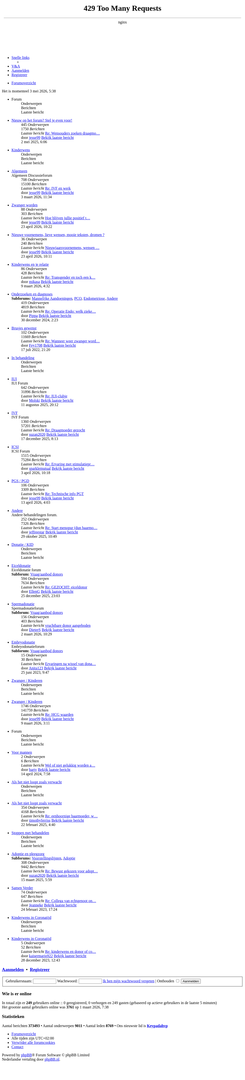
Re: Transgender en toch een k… (70, 277)
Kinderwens (20, 150)
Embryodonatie (23, 642)
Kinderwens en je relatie (30, 264)
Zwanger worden (24, 205)
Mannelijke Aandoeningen (52, 298)
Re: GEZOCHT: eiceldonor (66, 587)
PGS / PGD (20, 481)
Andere (112, 298)
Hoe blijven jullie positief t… (67, 218)
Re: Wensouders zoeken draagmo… (72, 133)
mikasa (34, 282)
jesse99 (34, 138)
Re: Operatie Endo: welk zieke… (70, 311)
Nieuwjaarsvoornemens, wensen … (72, 248)
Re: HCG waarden (59, 714)
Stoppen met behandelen (30, 833)
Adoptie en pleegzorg (27, 854)
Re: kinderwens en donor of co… (70, 952)
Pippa (33, 316)
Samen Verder (22, 888)
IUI (14, 379)
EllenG (34, 591)
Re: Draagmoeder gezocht (65, 430)
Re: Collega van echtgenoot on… (70, 901)
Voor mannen (21, 752)
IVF (14, 413)
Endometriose (94, 298)
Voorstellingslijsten (46, 858)
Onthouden (168, 981)
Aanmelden (13, 969)
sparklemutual (40, 468)
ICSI (15, 447)
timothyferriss (39, 820)
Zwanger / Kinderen (26, 681)
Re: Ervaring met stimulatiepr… (70, 464)
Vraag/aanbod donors (46, 574)
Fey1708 (35, 345)
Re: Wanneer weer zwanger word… (72, 341)
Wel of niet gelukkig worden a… (70, 765)
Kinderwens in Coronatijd (31, 918)
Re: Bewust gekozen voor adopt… (71, 871)
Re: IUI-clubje (56, 396)
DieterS (35, 630)
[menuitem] (15, 66)
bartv (33, 770)
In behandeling (22, 358)
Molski (34, 400)
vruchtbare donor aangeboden (67, 625)
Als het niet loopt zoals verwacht (36, 782)
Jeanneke (36, 905)
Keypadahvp (157, 1026)
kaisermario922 (41, 956)
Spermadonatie (22, 604)
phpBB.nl (52, 1059)
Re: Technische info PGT (64, 494)
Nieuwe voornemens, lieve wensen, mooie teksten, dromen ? (57, 235)
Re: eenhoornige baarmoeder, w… (71, 816)
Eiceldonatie (21, 566)
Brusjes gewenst (23, 328)
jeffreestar (37, 532)
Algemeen (19, 171)
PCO (78, 298)
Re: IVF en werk (58, 188)
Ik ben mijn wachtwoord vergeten (129, 981)
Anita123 (36, 668)
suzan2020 (37, 434)
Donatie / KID (22, 545)
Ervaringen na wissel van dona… (70, 664)
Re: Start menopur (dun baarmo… (71, 528)
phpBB (26, 1055)
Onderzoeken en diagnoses (32, 294)
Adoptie (69, 858)
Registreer (40, 969)
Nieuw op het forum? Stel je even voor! (41, 120)
